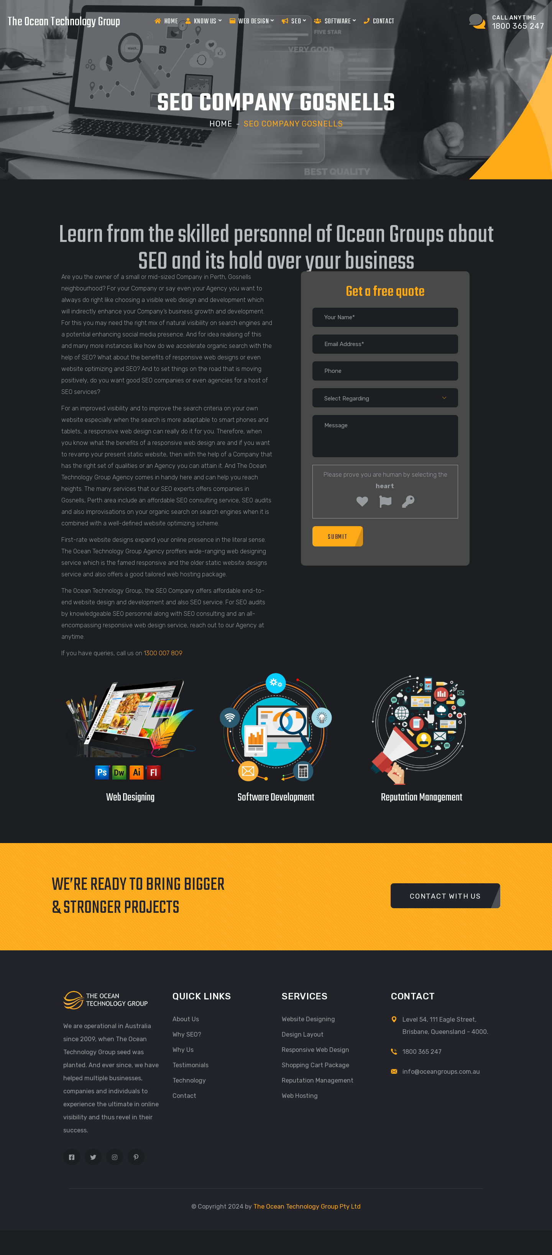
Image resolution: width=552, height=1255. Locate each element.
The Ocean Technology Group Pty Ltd (307, 1206)
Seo (294, 21)
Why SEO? (186, 1034)
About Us (185, 1018)
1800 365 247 (422, 1051)
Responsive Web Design (315, 1049)
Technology (189, 1080)
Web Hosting (300, 1095)
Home (166, 21)
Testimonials (190, 1064)
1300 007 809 (163, 652)
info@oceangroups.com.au (441, 1071)
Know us (204, 21)
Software (335, 21)
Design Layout (303, 1034)
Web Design (252, 21)
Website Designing (308, 1018)
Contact (379, 21)
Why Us (183, 1049)
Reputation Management (317, 1080)
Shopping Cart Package (315, 1064)
